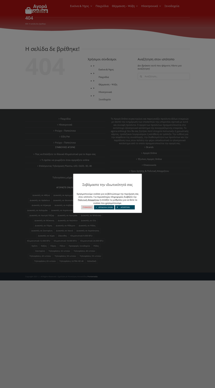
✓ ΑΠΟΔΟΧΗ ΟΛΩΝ (104, 207)
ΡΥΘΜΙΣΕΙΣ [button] (87, 207)
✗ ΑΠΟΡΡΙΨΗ (125, 207)
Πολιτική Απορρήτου (88, 199)
